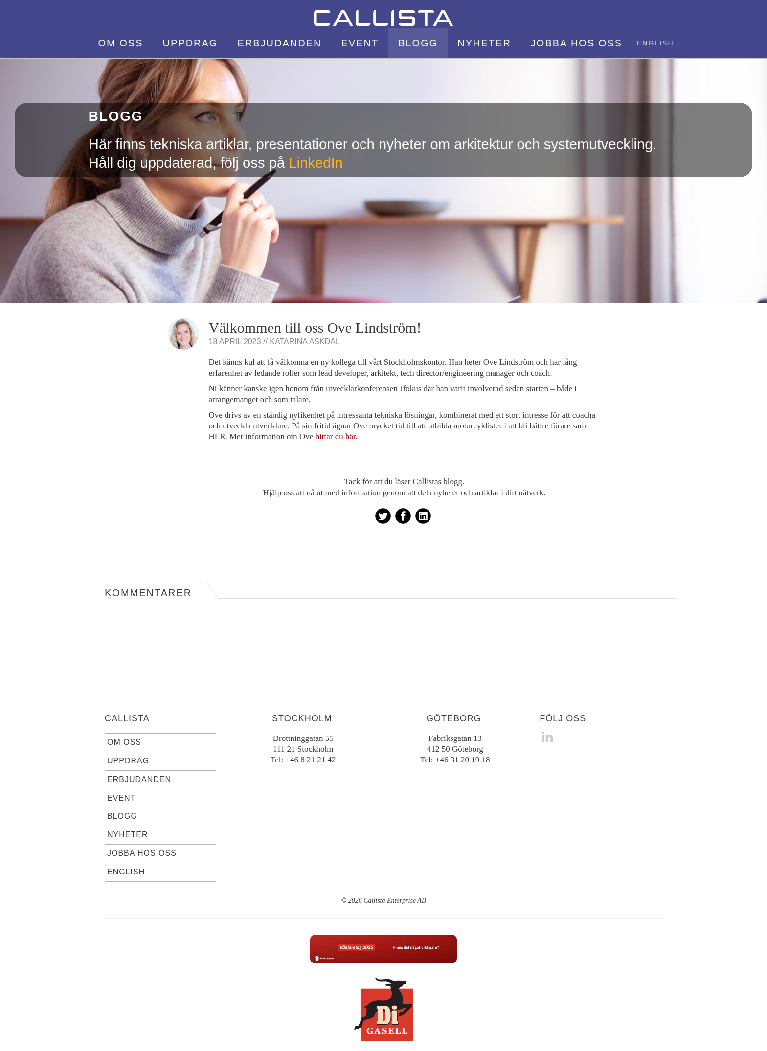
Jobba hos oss (142, 814)
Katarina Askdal (304, 302)
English (126, 832)
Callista (127, 679)
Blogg (122, 777)
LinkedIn (316, 124)
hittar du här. (337, 397)
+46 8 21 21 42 (310, 720)
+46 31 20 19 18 (462, 720)
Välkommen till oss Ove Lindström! (315, 288)
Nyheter (127, 795)
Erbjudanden (139, 740)
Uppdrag (128, 721)
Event (121, 759)
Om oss (124, 703)
